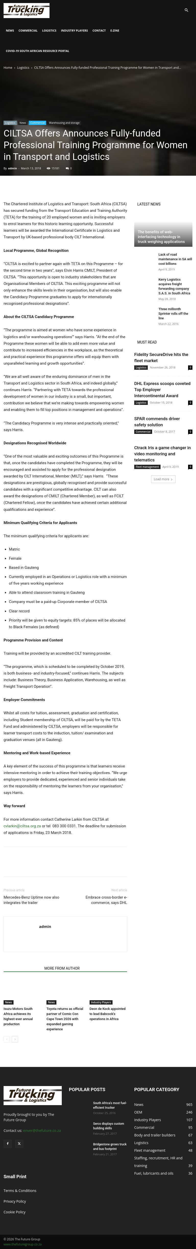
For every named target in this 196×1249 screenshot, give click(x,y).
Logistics (49, 30)
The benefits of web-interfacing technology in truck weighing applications (161, 237)
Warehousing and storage (64, 123)
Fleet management (147, 467)
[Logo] (27, 10)
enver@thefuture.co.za (42, 1130)
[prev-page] (7, 1039)
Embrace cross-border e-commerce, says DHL (106, 900)
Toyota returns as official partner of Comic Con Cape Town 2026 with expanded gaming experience (64, 1019)
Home (8, 67)
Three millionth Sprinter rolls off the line (173, 313)
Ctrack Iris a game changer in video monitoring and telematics (162, 453)
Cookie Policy (15, 1212)
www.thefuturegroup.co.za (23, 1244)
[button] (186, 10)
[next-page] (15, 1039)
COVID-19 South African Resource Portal (37, 51)
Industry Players (74, 30)
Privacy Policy (15, 1201)
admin (12, 168)
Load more (163, 479)
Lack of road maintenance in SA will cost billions (175, 259)
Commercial (28, 30)
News (10, 30)
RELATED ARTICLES (22, 968)
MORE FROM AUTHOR (62, 968)
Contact (99, 30)
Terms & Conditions (20, 1190)
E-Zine (114, 30)
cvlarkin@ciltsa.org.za (22, 826)
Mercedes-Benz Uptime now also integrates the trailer (31, 900)
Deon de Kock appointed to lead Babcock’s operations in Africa (108, 1014)
